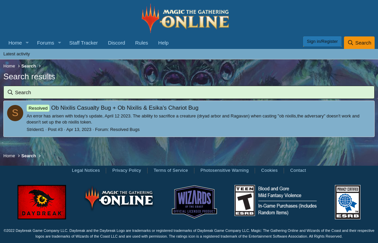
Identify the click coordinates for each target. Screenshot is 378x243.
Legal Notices (86, 170)
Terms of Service (171, 170)
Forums (45, 43)
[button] (27, 42)
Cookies (269, 170)
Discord (116, 43)
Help (163, 43)
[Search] (359, 42)
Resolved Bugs (124, 129)
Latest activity (16, 53)
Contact (298, 170)
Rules (141, 43)
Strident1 (35, 129)
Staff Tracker (83, 43)
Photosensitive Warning (224, 170)
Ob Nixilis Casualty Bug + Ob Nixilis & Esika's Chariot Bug (112, 108)
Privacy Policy (126, 170)
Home (15, 43)
